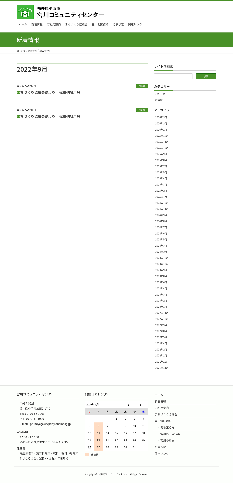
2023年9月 (161, 270)
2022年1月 (161, 355)
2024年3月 (161, 245)
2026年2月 (161, 123)
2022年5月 (161, 337)
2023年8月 (161, 276)
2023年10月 (162, 264)
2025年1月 (161, 197)
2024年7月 (161, 227)
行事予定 (160, 447)
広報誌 (142, 85)
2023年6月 (161, 282)
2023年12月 (162, 258)
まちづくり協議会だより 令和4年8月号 (48, 116)
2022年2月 (161, 349)
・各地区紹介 (165, 427)
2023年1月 (161, 306)
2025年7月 (161, 166)
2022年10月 (162, 319)
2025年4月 (161, 178)
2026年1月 (161, 129)
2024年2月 (161, 251)
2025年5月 (161, 172)
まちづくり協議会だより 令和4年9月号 (48, 92)
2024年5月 (161, 239)
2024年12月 (162, 203)
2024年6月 (161, 233)
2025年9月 (161, 154)
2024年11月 (162, 209)
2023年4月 (161, 288)
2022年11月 (162, 313)
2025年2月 (161, 190)
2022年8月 (161, 331)
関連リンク (162, 453)
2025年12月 (162, 135)
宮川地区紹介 (163, 421)
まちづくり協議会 (166, 414)
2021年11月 (162, 367)
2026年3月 (161, 117)
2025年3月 (161, 184)
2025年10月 (162, 148)
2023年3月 (161, 294)
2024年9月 (161, 215)
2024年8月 (161, 221)
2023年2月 (161, 300)
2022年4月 (161, 343)
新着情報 (160, 401)
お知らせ (160, 93)
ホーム (159, 395)
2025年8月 (161, 160)
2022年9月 (161, 325)
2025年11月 (162, 142)
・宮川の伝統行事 (168, 434)
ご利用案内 (162, 408)
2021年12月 (162, 361)
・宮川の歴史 (165, 440)
